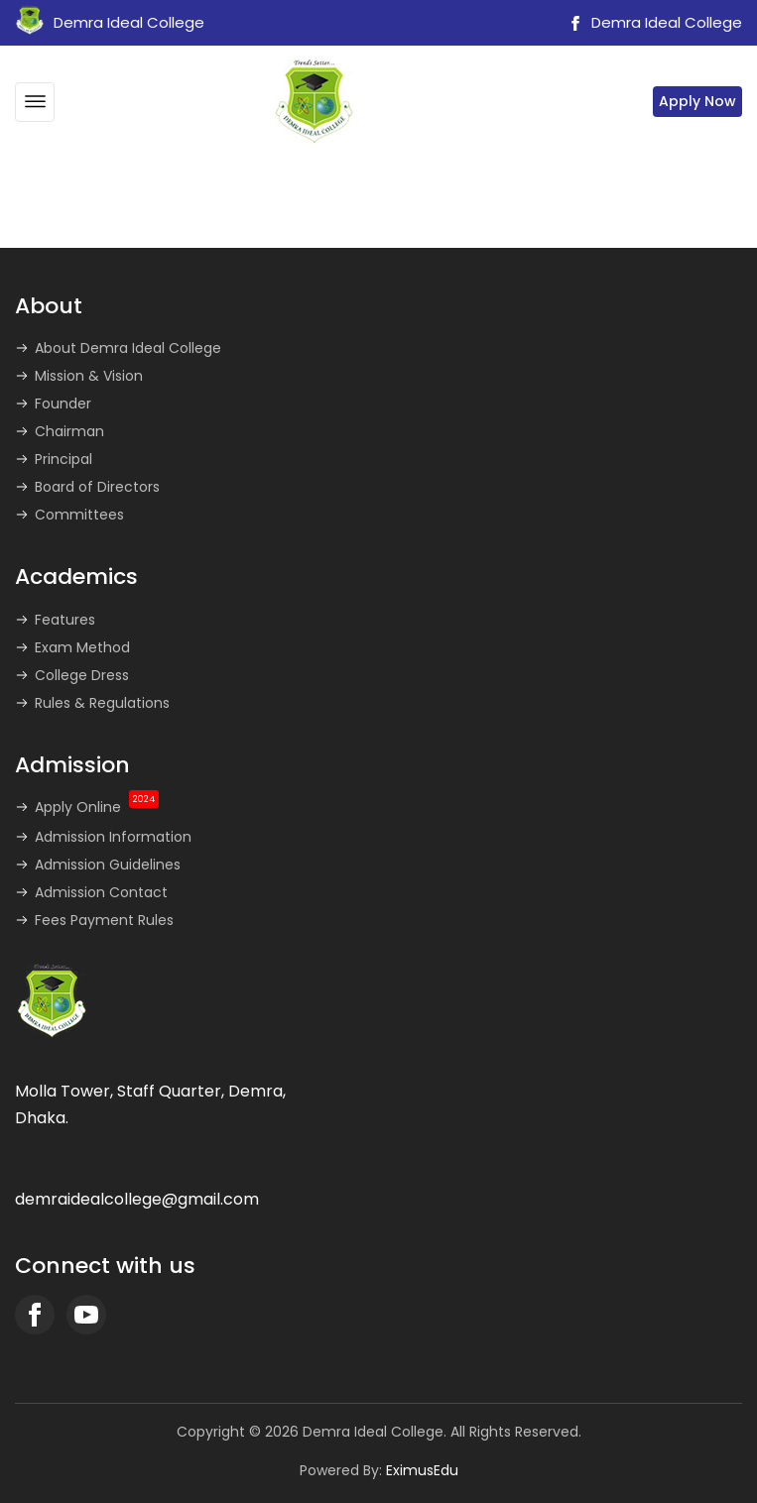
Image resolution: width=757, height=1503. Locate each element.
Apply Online (97, 807)
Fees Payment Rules (104, 920)
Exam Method (82, 647)
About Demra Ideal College (128, 348)
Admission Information (113, 837)
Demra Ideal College (653, 22)
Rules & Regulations (102, 703)
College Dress (82, 675)
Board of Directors (97, 487)
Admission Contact (101, 892)
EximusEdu (422, 1470)
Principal (63, 459)
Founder (63, 403)
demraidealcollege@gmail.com (137, 1199)
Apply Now (697, 101)
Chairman (69, 431)
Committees (79, 514)
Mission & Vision (89, 376)
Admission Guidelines (108, 864)
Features (65, 620)
